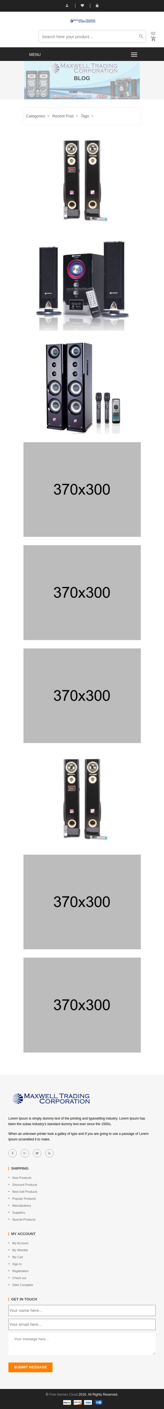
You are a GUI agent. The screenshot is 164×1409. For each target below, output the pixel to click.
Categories (38, 116)
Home (73, 92)
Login (97, 5)
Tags (87, 116)
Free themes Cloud (63, 1394)
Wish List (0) (82, 5)
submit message (30, 1367)
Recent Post (65, 116)
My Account (67, 5)
